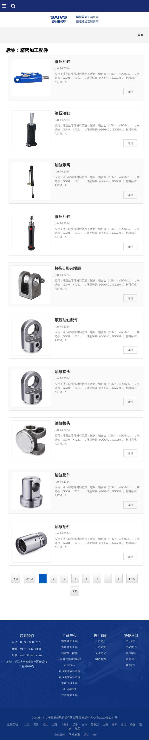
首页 (140, 35)
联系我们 (131, 667)
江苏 (114, 726)
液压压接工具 (69, 685)
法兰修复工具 (69, 697)
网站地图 (74, 736)
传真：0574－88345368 (27, 650)
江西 (77, 730)
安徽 (132, 726)
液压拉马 (69, 667)
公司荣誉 (100, 649)
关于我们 (131, 643)
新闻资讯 (131, 661)
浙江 (123, 726)
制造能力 (100, 661)
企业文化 (100, 655)
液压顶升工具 (69, 649)
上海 (105, 726)
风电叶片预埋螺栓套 (69, 661)
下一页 (131, 578)
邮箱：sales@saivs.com (27, 657)
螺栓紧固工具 (69, 643)
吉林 (84, 726)
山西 (54, 726)
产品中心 (131, 649)
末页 (74, 591)
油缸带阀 (62, 164)
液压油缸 (62, 61)
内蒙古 (65, 726)
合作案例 (131, 655)
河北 (45, 726)
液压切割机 (69, 691)
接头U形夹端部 (68, 268)
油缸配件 (62, 475)
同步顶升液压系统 (69, 673)
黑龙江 (95, 726)
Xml (95, 736)
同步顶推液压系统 (69, 679)
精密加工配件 (69, 655)
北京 (27, 726)
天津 (36, 726)
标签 (86, 736)
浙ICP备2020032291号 (103, 719)
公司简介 (100, 643)
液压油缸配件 (66, 319)
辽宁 (75, 726)
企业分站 (59, 736)
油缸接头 (62, 371)
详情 (130, 91)
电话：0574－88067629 (27, 644)
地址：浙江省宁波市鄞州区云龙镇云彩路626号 (26, 666)
